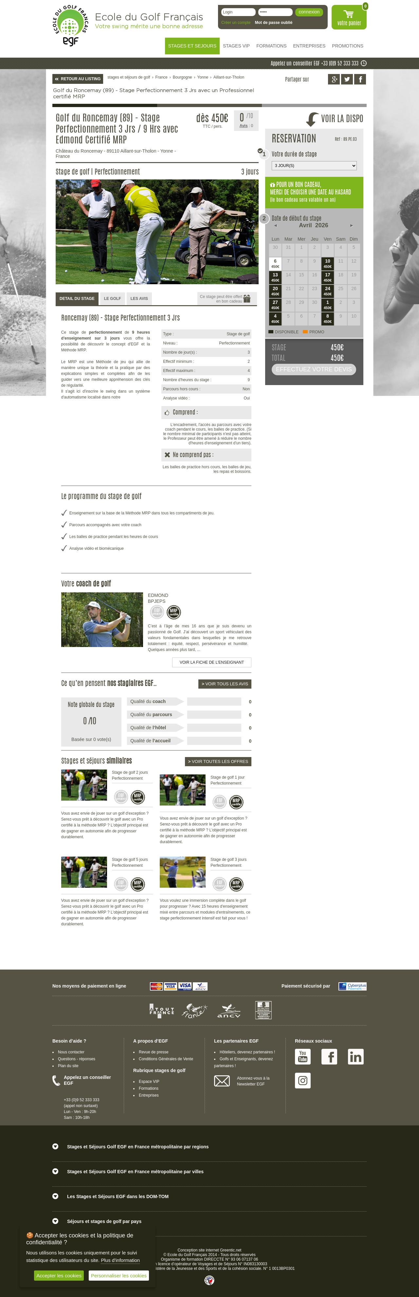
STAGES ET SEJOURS (192, 45)
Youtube (303, 1057)
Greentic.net (230, 1250)
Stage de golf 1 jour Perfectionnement (227, 780)
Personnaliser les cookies (119, 1275)
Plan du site (68, 1066)
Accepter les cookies (59, 1275)
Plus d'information (120, 1260)
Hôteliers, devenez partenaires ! (247, 1052)
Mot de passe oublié (274, 22)
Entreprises (149, 1095)
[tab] (77, 299)
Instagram (303, 1080)
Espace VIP (149, 1081)
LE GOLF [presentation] (112, 298)
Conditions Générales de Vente (166, 1059)
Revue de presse (154, 1052)
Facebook (329, 1057)
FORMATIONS (271, 45)
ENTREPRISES (309, 45)
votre (349, 23)
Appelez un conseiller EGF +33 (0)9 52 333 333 (314, 63)
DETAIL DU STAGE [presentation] (77, 298)
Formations (148, 1088)
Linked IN (356, 1057)
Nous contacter (71, 1052)
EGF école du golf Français (70, 25)
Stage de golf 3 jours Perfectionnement (228, 862)
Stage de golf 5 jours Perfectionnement (130, 862)
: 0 (246, 125)
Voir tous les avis (225, 683)
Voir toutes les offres (218, 761)
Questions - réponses (76, 1059)
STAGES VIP (236, 45)
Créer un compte (235, 22)
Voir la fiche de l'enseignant (212, 662)
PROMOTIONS (347, 45)
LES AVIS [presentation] (139, 298)
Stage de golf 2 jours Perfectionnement (130, 775)
